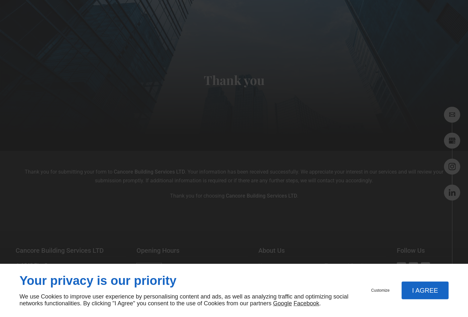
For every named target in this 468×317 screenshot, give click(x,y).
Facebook (306, 303)
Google (282, 303)
